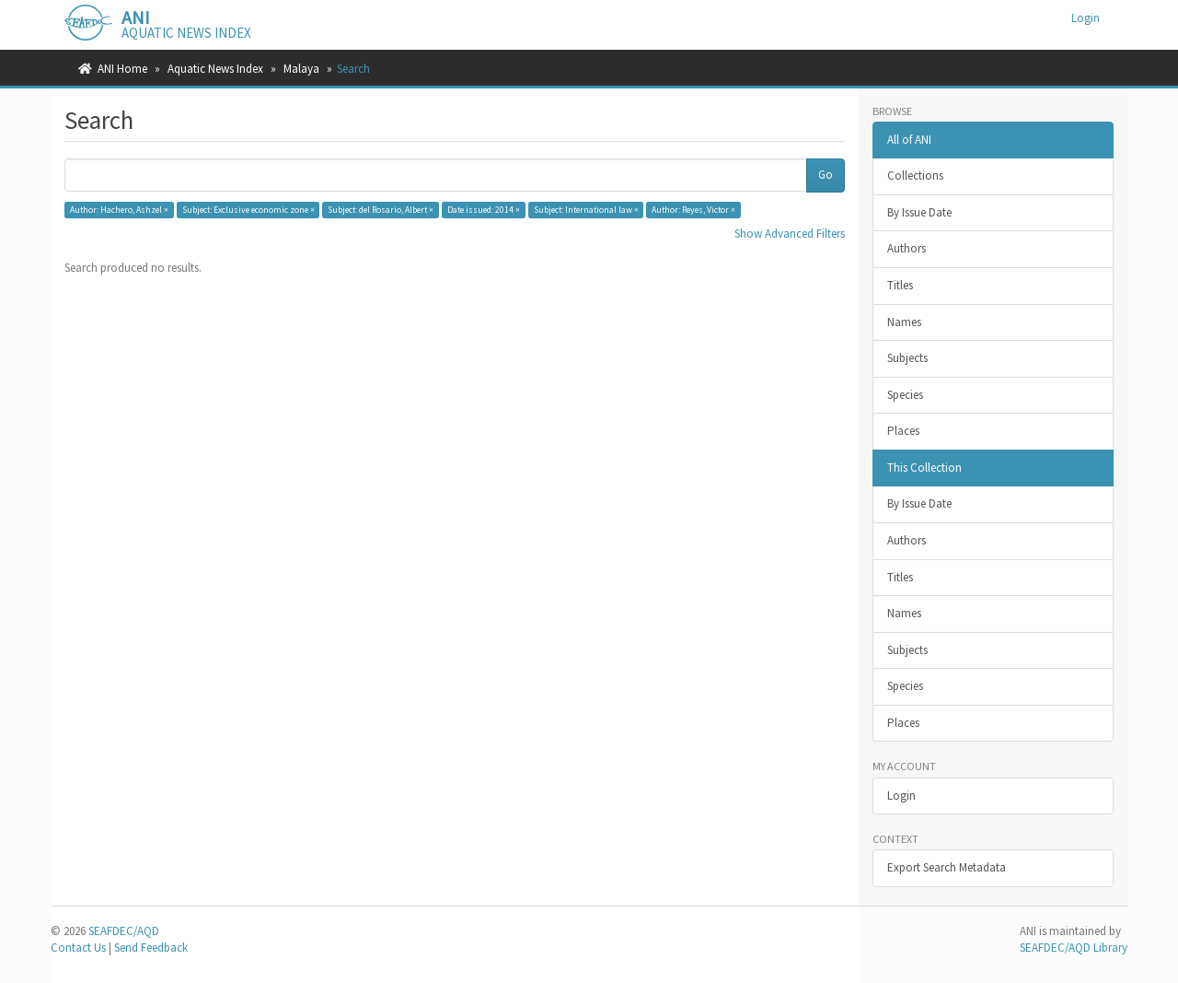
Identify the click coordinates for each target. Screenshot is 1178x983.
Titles (900, 285)
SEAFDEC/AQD (123, 931)
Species (905, 395)
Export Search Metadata (946, 867)
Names (904, 322)
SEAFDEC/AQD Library (1073, 947)
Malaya (301, 68)
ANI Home (122, 68)
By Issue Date (919, 212)
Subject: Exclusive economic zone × (248, 210)
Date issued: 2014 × (483, 210)
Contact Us (78, 947)
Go (825, 174)
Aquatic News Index (215, 68)
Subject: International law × (586, 210)
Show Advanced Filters (789, 233)
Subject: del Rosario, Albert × (380, 210)
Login (901, 795)
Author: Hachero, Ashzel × (119, 210)
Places (903, 431)
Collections (915, 175)
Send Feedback (151, 947)
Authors (906, 248)
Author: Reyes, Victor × (693, 210)
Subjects (907, 358)
